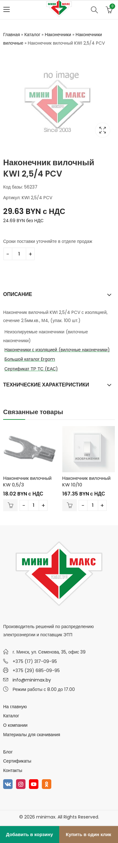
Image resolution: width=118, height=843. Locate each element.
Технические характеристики (46, 384)
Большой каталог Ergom (29, 359)
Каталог (32, 34)
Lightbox (102, 130)
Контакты (12, 770)
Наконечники (58, 34)
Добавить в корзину (29, 834)
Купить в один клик (88, 834)
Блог (8, 752)
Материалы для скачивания (31, 734)
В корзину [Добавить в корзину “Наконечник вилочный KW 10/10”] (69, 505)
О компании (15, 725)
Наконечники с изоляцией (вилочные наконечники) (57, 350)
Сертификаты (17, 761)
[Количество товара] (19, 254)
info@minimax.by (32, 680)
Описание (17, 294)
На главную (15, 706)
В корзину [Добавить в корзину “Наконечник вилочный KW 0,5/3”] (10, 505)
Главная (11, 34)
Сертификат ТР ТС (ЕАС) (31, 369)
